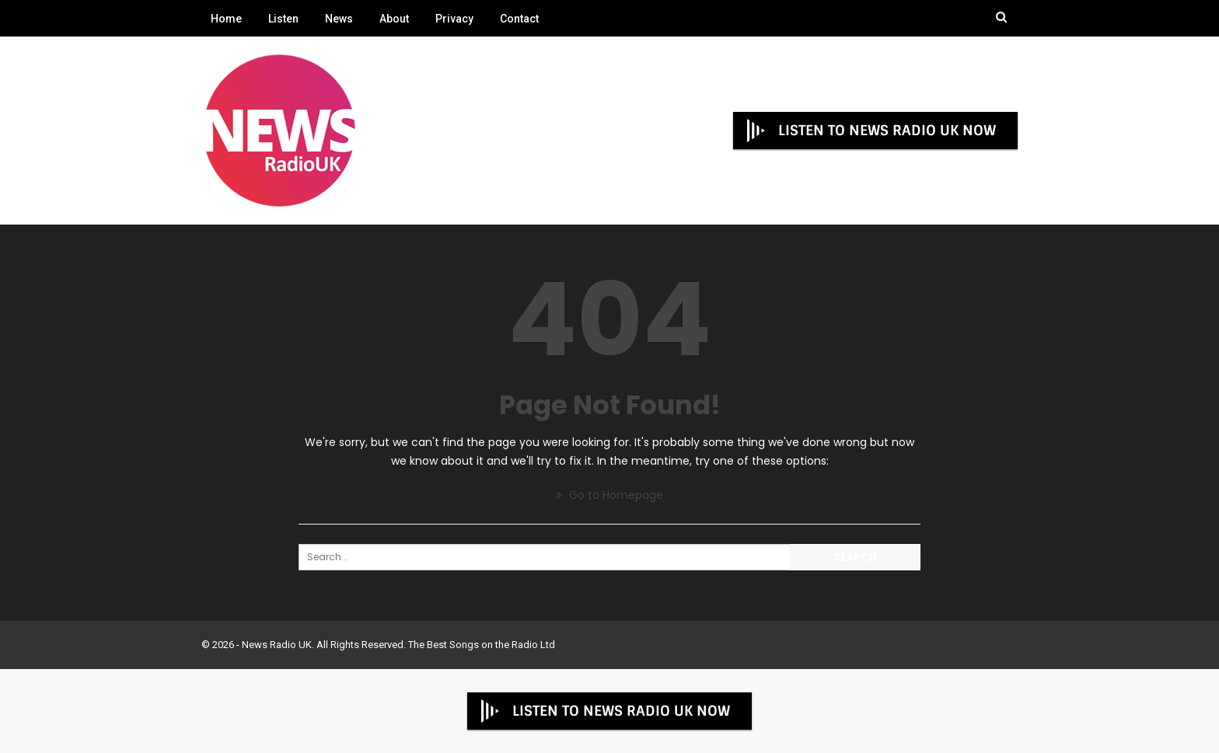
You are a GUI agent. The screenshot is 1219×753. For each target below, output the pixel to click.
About (394, 18)
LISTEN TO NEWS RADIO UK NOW (870, 130)
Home (226, 18)
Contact (519, 18)
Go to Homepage (609, 495)
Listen (283, 18)
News (339, 18)
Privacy (454, 18)
